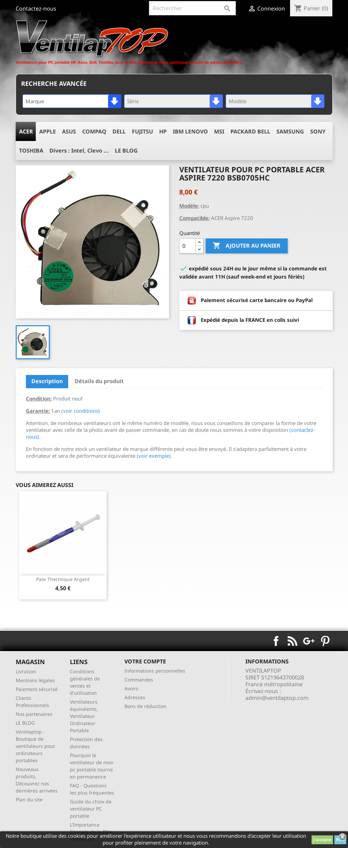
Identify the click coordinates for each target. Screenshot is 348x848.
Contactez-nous (36, 8)
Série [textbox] (133, 101)
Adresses (134, 697)
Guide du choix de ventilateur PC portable (90, 808)
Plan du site (29, 799)
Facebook (276, 641)
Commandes (138, 679)
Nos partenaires (34, 714)
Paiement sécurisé (37, 689)
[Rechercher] (192, 8)
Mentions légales (35, 680)
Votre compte (145, 661)
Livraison (26, 671)
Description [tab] (47, 381)
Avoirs (131, 688)
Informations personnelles (154, 671)
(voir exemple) (154, 455)
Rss (292, 641)
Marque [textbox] (35, 101)
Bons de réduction (145, 706)
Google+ (309, 641)
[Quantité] (187, 245)
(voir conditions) (80, 410)
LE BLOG (25, 723)
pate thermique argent (63, 579)
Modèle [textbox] (237, 101)
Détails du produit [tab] (99, 381)
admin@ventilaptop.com (276, 698)
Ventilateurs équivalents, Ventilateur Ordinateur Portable (84, 716)
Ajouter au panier (247, 245)
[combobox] (71, 101)
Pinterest (325, 641)
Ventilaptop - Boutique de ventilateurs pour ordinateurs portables (35, 746)
